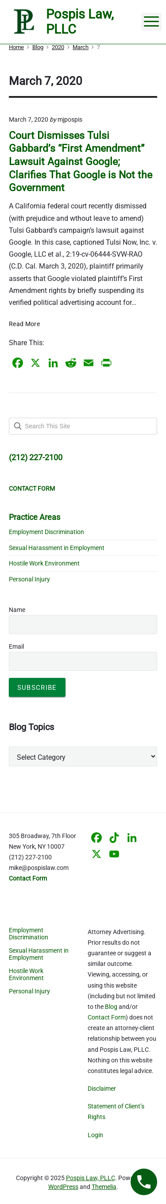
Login (95, 1135)
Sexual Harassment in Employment (56, 547)
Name (17, 609)
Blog (111, 1006)
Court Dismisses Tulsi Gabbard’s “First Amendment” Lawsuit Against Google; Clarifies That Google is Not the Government (80, 162)
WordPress (63, 1186)
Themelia (104, 1186)
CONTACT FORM (32, 488)
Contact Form (107, 1017)
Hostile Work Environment (44, 563)
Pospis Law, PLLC (90, 1177)
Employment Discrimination (46, 531)
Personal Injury (29, 579)
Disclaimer (102, 1088)
